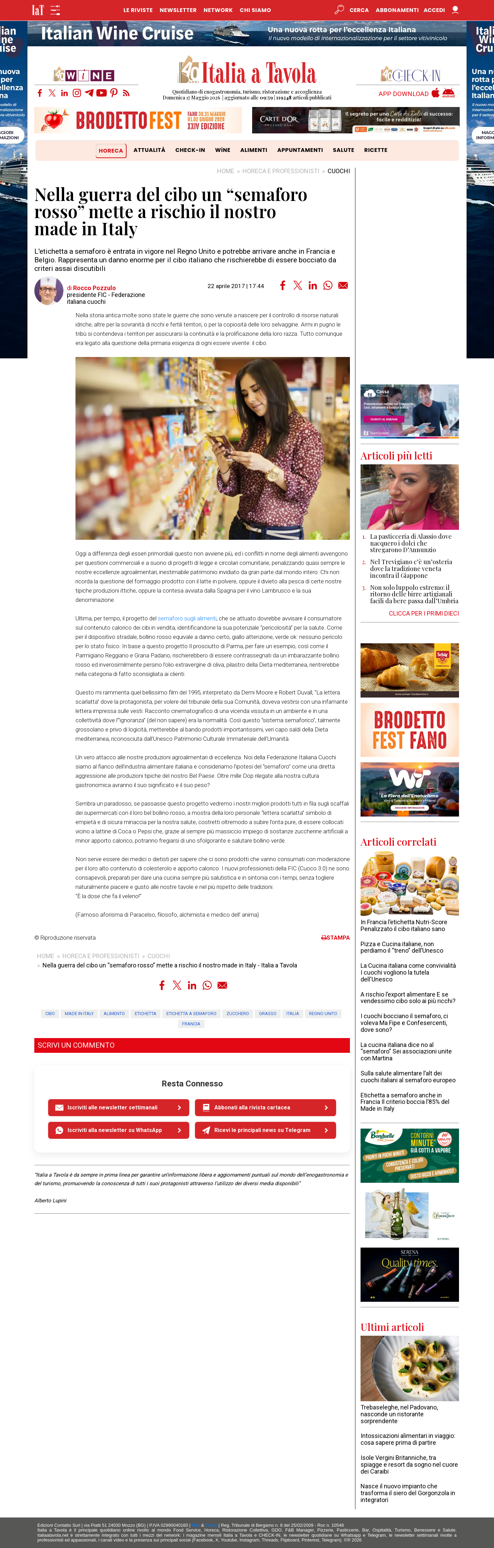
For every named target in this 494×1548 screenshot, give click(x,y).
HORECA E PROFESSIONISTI (281, 171)
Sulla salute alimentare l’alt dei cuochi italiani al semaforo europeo (408, 1077)
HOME (225, 171)
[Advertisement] (410, 276)
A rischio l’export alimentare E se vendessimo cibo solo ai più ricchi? (408, 998)
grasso (268, 1013)
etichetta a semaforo (191, 1013)
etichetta (145, 1013)
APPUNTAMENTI (300, 150)
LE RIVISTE (138, 10)
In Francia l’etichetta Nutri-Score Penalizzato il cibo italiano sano (404, 925)
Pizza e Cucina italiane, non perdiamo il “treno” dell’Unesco (402, 947)
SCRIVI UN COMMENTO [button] (76, 1045)
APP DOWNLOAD (404, 94)
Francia (191, 1023)
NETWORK (218, 10)
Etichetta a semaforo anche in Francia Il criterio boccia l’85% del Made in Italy (405, 1102)
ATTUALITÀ (149, 150)
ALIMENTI (254, 150)
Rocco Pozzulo (94, 287)
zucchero (237, 1013)
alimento (114, 1013)
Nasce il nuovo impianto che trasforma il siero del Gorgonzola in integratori (408, 1492)
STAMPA (335, 937)
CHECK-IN (190, 150)
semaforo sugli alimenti (187, 618)
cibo (50, 1013)
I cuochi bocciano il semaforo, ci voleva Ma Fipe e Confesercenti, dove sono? (404, 1022)
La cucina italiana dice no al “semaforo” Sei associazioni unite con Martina (406, 1051)
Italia (292, 1013)
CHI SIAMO (255, 10)
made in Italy (79, 1013)
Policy (211, 1525)
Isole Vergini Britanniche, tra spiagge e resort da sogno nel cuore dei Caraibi (409, 1464)
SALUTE (344, 150)
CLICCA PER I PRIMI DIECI (424, 613)
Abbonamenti (397, 10)
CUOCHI (339, 171)
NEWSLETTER (178, 10)
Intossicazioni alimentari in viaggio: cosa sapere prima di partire (408, 1439)
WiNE (223, 150)
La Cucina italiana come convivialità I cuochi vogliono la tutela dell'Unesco (408, 972)
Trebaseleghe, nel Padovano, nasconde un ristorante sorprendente (399, 1414)
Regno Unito (323, 1013)
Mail (196, 1525)
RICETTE (376, 150)
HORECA (111, 151)
